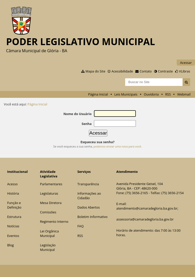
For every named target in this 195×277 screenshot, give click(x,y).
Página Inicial (98, 94)
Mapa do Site (95, 71)
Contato (146, 71)
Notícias (13, 226)
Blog (10, 245)
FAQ (80, 226)
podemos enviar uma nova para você (117, 146)
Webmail (183, 94)
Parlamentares (51, 184)
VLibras (184, 71)
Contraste (165, 71)
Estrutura (14, 216)
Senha (86, 123)
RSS (168, 94)
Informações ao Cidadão (89, 195)
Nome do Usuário (77, 114)
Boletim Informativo (92, 216)
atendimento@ (127, 208)
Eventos (13, 235)
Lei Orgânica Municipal (49, 233)
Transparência (88, 184)
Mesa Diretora (51, 202)
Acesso (12, 184)
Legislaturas (49, 193)
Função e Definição (14, 205)
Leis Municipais (125, 94)
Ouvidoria (151, 94)
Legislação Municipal (48, 247)
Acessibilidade (122, 71)
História (13, 193)
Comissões (48, 212)
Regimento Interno (54, 221)
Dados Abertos (88, 207)
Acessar (186, 62)
